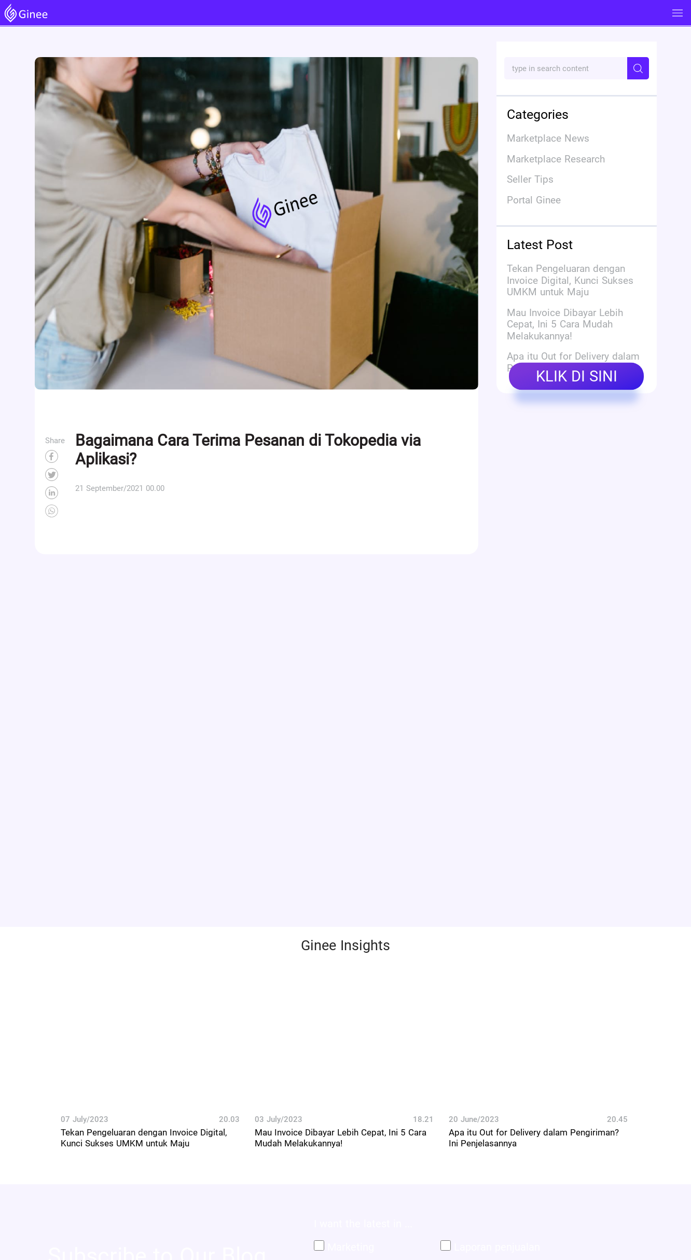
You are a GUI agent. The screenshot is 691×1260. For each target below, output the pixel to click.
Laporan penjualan (497, 1247)
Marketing (350, 1247)
